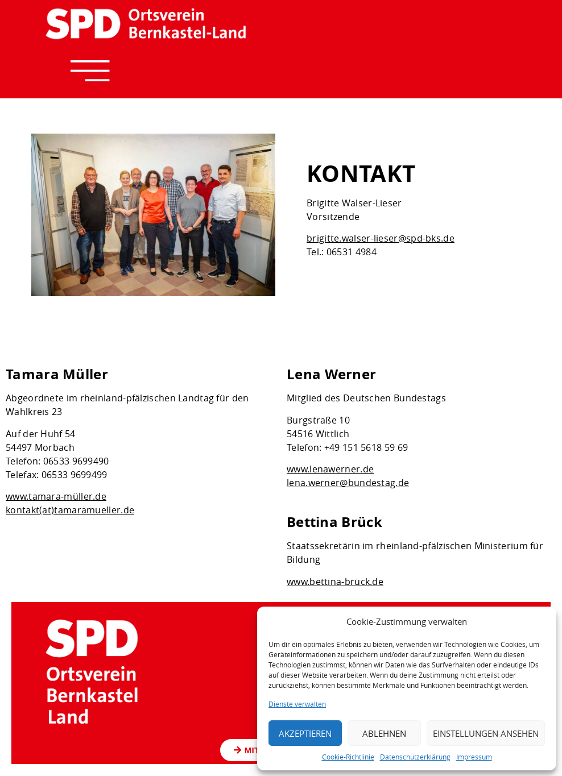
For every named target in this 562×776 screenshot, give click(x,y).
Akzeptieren (305, 733)
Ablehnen (384, 733)
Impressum (474, 756)
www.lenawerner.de (330, 469)
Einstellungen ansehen (486, 733)
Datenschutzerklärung (415, 756)
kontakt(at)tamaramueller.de (70, 510)
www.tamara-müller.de (56, 497)
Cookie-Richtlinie (348, 756)
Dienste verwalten (297, 703)
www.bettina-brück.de (335, 581)
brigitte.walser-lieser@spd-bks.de (380, 238)
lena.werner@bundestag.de (348, 483)
